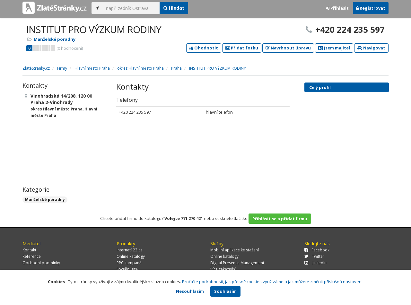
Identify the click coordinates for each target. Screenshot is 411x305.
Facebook (316, 250)
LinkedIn (315, 263)
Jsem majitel (334, 48)
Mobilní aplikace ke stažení (234, 250)
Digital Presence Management (237, 263)
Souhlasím (225, 291)
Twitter (314, 256)
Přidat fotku (241, 48)
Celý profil (320, 87)
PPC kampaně (129, 263)
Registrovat (370, 8)
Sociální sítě (127, 269)
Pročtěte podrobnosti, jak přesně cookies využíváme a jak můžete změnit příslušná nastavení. (272, 281)
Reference (31, 256)
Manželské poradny (54, 39)
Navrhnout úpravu (288, 48)
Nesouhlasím (190, 291)
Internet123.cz (129, 250)
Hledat (173, 8)
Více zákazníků (223, 269)
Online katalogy (131, 256)
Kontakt (29, 250)
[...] (131, 8)
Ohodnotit (203, 48)
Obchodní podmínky (41, 263)
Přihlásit (337, 8)
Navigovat (371, 48)
